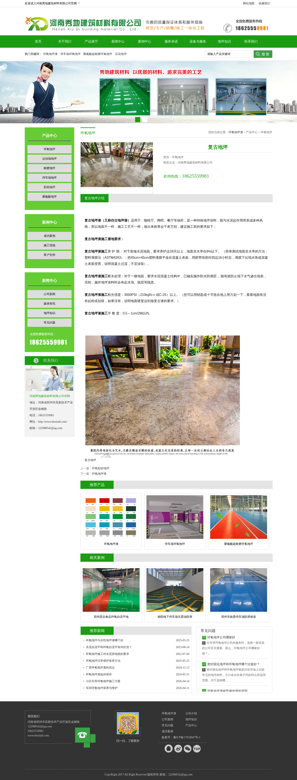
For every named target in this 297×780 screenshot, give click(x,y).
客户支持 (49, 254)
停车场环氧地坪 (70, 54)
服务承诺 (171, 41)
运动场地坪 (49, 158)
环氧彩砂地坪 (100, 468)
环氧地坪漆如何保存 (99, 674)
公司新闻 (49, 294)
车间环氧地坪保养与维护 (102, 688)
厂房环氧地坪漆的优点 (100, 667)
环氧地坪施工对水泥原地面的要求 (107, 654)
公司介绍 (191, 713)
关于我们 (64, 41)
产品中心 (191, 725)
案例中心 (144, 41)
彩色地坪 (49, 187)
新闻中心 (118, 41)
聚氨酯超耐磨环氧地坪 (97, 54)
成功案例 (49, 235)
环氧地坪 (49, 149)
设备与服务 (198, 41)
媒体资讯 (49, 303)
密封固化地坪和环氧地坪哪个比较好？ (233, 665)
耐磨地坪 (49, 168)
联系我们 (251, 41)
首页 (38, 41)
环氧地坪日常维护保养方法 (103, 660)
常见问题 (49, 322)
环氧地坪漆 (50, 54)
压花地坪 (121, 54)
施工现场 (49, 245)
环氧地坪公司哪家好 (221, 638)
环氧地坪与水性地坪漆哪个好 (104, 640)
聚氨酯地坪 (49, 196)
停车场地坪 (49, 177)
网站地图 (249, 3)
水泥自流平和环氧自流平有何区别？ (109, 647)
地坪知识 (224, 41)
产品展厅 (91, 41)
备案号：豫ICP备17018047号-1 (181, 737)
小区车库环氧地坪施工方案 (103, 681)
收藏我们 (264, 3)
